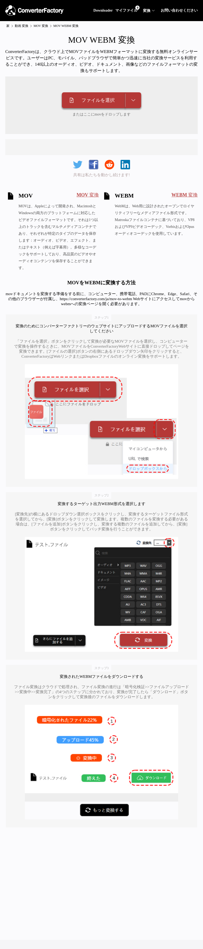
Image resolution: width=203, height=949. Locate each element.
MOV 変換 (41, 26)
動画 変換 (21, 26)
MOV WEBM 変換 (66, 26)
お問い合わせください (179, 10)
